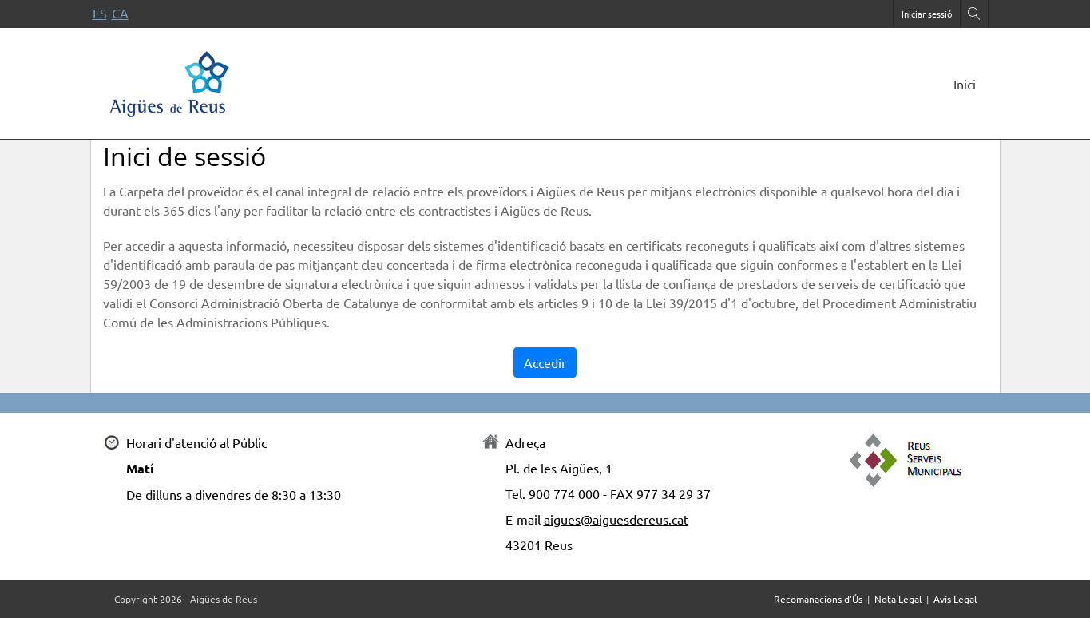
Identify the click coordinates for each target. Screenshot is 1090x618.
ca (120, 13)
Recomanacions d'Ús (818, 598)
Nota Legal (898, 598)
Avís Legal (955, 598)
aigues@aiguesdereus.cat (616, 519)
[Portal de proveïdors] (170, 81)
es (100, 13)
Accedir (545, 362)
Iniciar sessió (927, 13)
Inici (964, 84)
